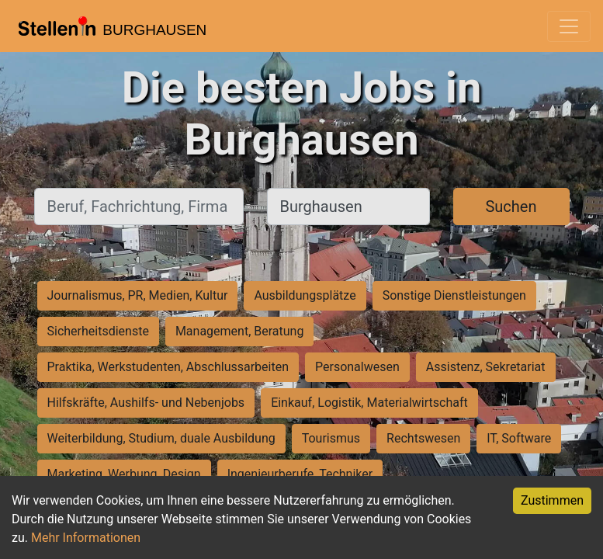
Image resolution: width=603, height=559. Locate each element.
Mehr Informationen (85, 537)
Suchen (510, 206)
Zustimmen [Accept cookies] (552, 500)
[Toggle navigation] (569, 26)
